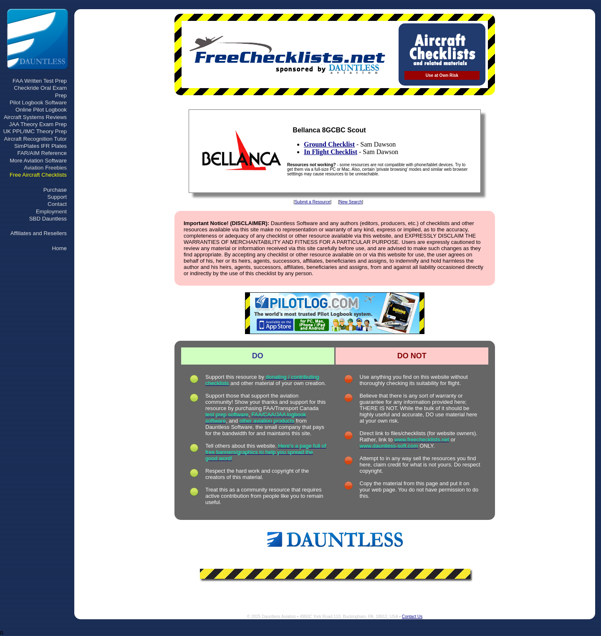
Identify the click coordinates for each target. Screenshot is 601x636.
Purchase (55, 190)
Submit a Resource (312, 202)
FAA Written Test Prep (40, 81)
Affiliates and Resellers (38, 233)
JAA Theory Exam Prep (38, 124)
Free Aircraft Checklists (38, 175)
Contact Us (412, 616)
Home (59, 248)
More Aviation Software (38, 160)
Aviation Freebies (45, 168)
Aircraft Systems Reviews (35, 117)
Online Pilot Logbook (41, 109)
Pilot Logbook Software (38, 102)
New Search (350, 202)
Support (57, 197)
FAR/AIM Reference (42, 153)
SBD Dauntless (48, 218)
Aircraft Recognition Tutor (35, 139)
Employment (51, 211)
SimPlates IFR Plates (40, 146)
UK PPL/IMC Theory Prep (35, 131)
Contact (57, 204)
